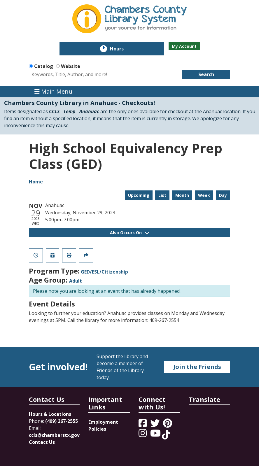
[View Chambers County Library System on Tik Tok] (166, 435)
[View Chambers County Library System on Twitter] (155, 425)
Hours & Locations (50, 414)
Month (182, 195)
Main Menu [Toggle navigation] (53, 92)
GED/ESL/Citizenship (104, 272)
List (162, 195)
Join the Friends (197, 367)
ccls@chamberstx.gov (54, 435)
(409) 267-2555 (61, 421)
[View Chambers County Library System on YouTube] (156, 435)
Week (204, 195)
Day (223, 195)
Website (70, 66)
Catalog (43, 66)
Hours (121, 48)
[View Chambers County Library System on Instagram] (143, 435)
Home (36, 181)
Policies (97, 429)
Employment (103, 422)
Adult (75, 281)
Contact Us (42, 442)
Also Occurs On (129, 232)
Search (206, 74)
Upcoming (138, 195)
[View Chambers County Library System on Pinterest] (168, 425)
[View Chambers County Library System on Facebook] (143, 425)
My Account (184, 46)
